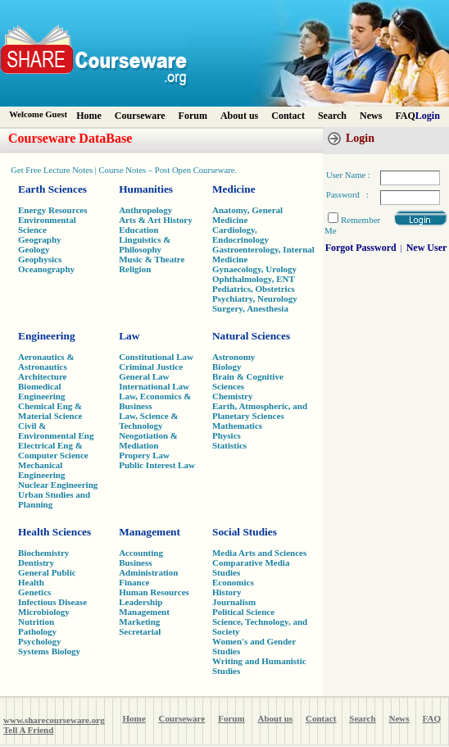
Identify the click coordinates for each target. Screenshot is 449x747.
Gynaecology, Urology (254, 269)
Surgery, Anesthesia (250, 308)
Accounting (141, 553)
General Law (144, 376)
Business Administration (148, 567)
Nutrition (36, 621)
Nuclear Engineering (58, 485)
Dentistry (36, 562)
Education (138, 230)
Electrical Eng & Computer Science (53, 450)
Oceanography (46, 269)
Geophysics (39, 259)
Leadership (140, 602)
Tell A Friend (28, 730)
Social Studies (244, 532)
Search (332, 115)
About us (239, 115)
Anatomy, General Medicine (247, 215)
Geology (34, 249)
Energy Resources (52, 210)
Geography (39, 239)
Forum (193, 115)
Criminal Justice (151, 366)
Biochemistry (43, 553)
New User (426, 247)
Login (427, 115)
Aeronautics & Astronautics (46, 361)
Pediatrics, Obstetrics (253, 289)
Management (149, 532)
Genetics (34, 592)
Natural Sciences (251, 336)
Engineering (46, 336)
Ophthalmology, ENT (253, 279)
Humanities (146, 189)
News (371, 115)
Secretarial (140, 631)
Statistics (229, 445)
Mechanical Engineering (41, 470)
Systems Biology (49, 651)
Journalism (234, 602)
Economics (233, 582)
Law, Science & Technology (148, 420)
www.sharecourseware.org (54, 720)
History (226, 592)
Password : (347, 194)
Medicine (234, 189)
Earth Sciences (52, 189)
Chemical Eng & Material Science (50, 411)
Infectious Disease (52, 602)
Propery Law (144, 455)
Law (129, 336)
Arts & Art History (156, 220)
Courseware (140, 115)
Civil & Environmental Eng (55, 430)
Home (89, 115)
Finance (134, 582)
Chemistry (232, 396)
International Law (154, 386)
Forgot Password (361, 247)
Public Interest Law (157, 465)
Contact (288, 115)
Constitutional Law (156, 357)
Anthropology (145, 210)
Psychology (39, 641)
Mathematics (237, 425)
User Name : (348, 175)
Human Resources (154, 592)
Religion (135, 269)
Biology (226, 366)
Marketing (139, 621)
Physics (226, 435)
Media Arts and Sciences (259, 553)
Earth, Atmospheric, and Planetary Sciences (259, 411)
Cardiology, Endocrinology (240, 234)
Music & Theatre (151, 259)
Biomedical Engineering (41, 391)
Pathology (37, 631)
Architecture (42, 376)
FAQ (405, 115)
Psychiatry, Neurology (254, 298)
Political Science (243, 612)
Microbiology (44, 612)
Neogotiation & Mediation (148, 440)
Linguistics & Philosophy (144, 244)
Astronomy (233, 357)
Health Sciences (54, 532)
